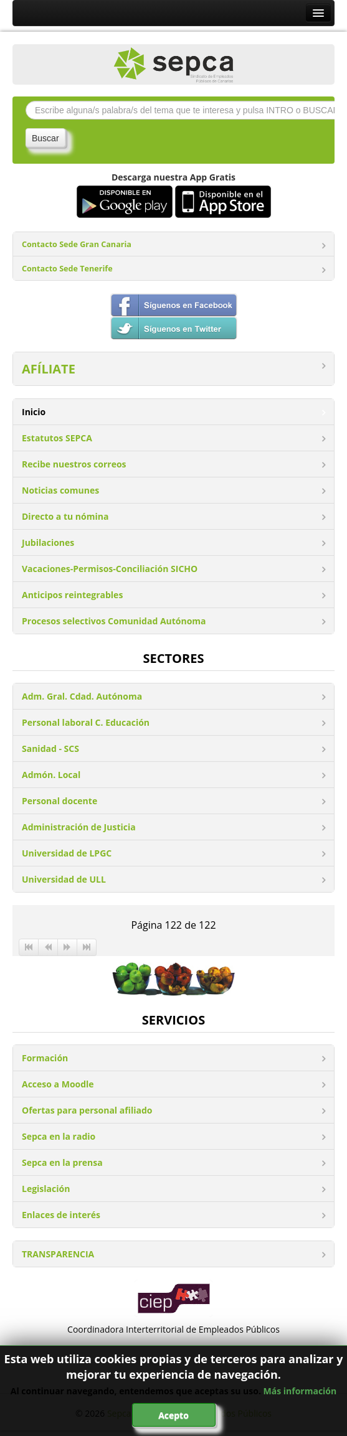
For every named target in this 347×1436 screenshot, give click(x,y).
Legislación (46, 1188)
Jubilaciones (48, 542)
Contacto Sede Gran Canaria (76, 244)
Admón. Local (51, 775)
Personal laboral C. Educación (86, 722)
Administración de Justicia (79, 827)
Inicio (33, 412)
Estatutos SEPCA (57, 438)
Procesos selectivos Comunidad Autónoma (114, 621)
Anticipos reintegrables (72, 595)
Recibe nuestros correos (74, 464)
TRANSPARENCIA (58, 1254)
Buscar (45, 138)
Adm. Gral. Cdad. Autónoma (82, 696)
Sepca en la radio (58, 1136)
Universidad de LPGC (67, 853)
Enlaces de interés (61, 1215)
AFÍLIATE (48, 368)
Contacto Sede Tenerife (67, 268)
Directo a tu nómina (65, 516)
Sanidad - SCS (50, 748)
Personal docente (59, 801)
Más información (300, 1391)
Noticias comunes (60, 490)
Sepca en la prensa (62, 1162)
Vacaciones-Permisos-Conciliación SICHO (109, 569)
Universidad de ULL (64, 879)
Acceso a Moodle (58, 1084)
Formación (45, 1058)
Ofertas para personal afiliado (87, 1110)
